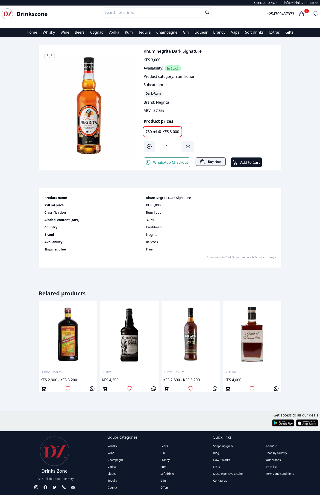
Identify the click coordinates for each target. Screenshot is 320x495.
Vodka (114, 32)
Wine (65, 32)
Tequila (144, 32)
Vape (235, 32)
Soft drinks (254, 32)
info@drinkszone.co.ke (301, 2)
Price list (271, 467)
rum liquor (185, 76)
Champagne (166, 32)
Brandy (219, 32)
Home (32, 32)
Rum (129, 32)
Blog (216, 453)
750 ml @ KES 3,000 (162, 131)
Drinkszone (32, 13)
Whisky (49, 32)
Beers (80, 32)
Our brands (273, 460)
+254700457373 (266, 2)
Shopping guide (223, 446)
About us (271, 446)
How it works (221, 460)
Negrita (162, 102)
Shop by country (276, 453)
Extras (274, 32)
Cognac (96, 32)
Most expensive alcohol (228, 474)
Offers (165, 487)
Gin (186, 32)
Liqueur (201, 32)
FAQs (216, 467)
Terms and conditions (280, 474)
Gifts (289, 32)
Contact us (220, 481)
